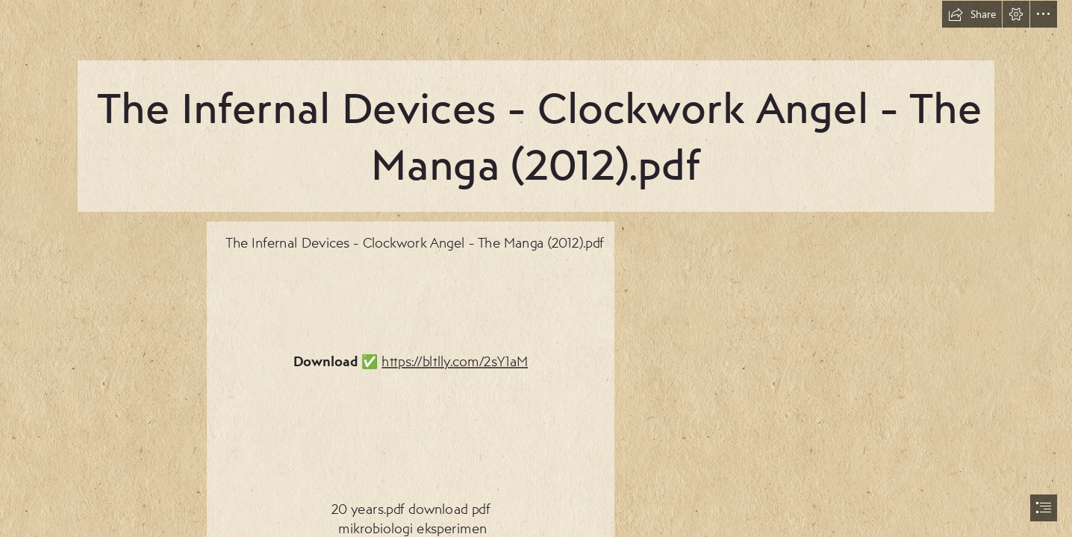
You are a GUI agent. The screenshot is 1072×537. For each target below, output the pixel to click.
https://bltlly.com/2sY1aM (454, 360)
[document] (536, 268)
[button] (972, 14)
